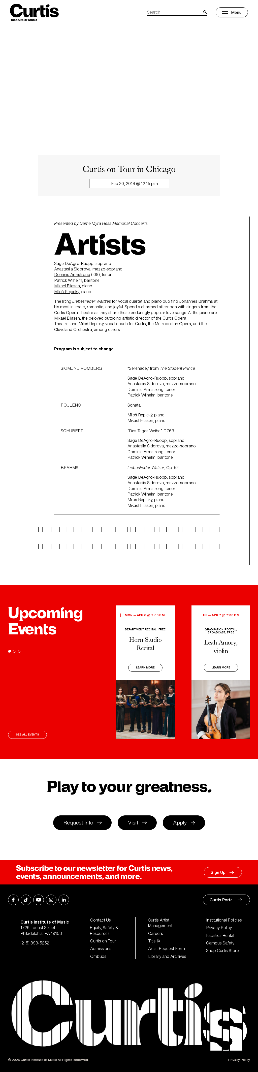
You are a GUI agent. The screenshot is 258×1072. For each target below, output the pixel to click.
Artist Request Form (166, 948)
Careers (155, 933)
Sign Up (218, 872)
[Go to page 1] (9, 651)
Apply (180, 822)
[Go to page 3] (19, 651)
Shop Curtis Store (222, 950)
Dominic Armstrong (72, 274)
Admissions (100, 948)
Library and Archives (167, 956)
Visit (133, 822)
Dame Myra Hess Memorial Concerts (114, 223)
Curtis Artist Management (160, 923)
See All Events (27, 735)
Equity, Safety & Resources (104, 930)
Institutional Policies (224, 920)
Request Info (78, 822)
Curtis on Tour (103, 941)
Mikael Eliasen (67, 286)
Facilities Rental (220, 935)
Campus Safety (220, 943)
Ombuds (98, 956)
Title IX (154, 941)
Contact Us (100, 920)
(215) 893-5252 (34, 943)
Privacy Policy (219, 927)
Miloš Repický (66, 292)
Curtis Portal (222, 900)
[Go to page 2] (14, 651)
